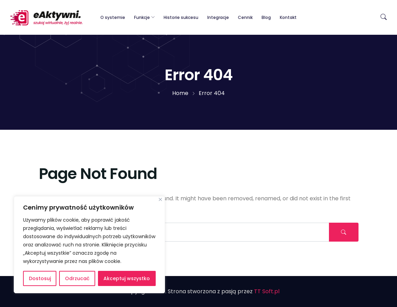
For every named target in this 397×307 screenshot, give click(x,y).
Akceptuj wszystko (126, 278)
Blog (266, 17)
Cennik (245, 17)
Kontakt (288, 17)
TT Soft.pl (266, 291)
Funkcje (142, 17)
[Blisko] (160, 199)
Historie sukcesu (181, 17)
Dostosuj (40, 278)
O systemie (112, 17)
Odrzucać (77, 278)
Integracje (218, 17)
